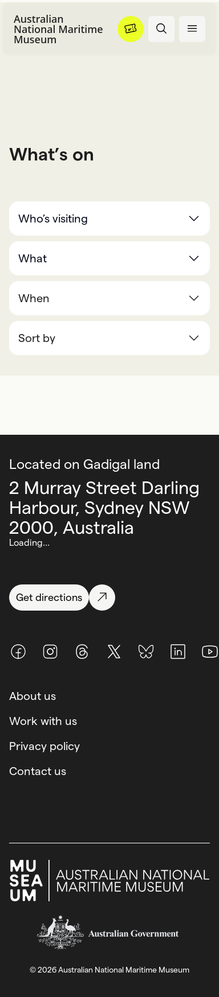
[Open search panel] (161, 29)
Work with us (43, 721)
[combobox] (109, 338)
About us (32, 696)
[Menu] (130, 29)
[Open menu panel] (192, 29)
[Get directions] (109, 597)
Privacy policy (44, 746)
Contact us (37, 771)
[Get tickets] (130, 29)
